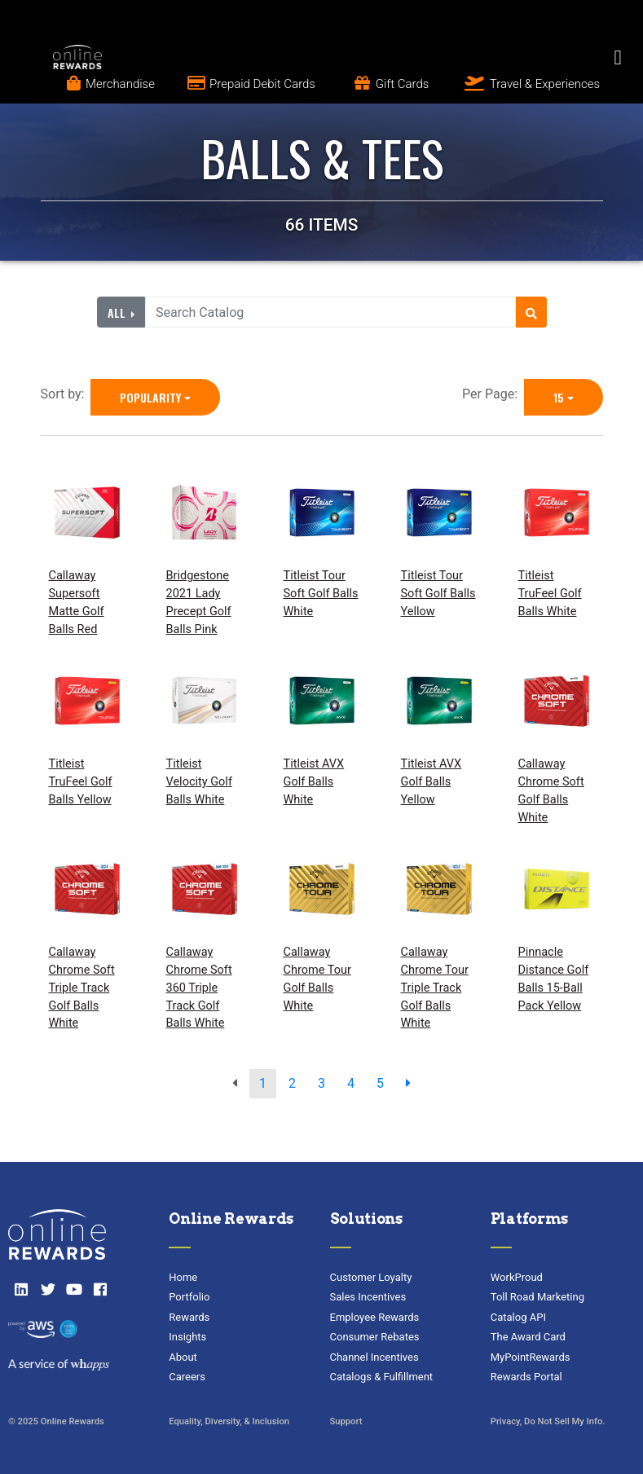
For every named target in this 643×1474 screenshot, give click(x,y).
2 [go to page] (292, 1083)
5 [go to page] (380, 1083)
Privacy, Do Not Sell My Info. (548, 1421)
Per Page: (493, 394)
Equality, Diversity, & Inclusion (229, 1421)
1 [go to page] (262, 1083)
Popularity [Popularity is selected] (150, 397)
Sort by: (66, 394)
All (118, 312)
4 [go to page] (351, 1083)
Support (346, 1421)
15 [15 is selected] (558, 397)
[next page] (408, 1083)
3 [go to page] (321, 1083)
